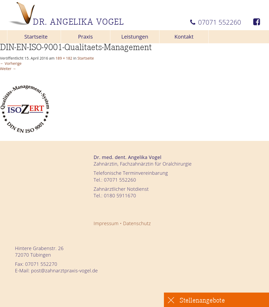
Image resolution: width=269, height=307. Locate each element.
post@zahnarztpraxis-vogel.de (64, 270)
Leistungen (135, 36)
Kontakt (184, 36)
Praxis (85, 36)
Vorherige (16, 66)
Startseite (36, 36)
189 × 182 (94, 59)
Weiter (12, 74)
